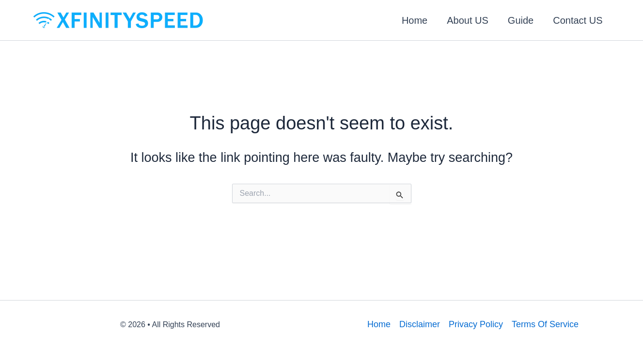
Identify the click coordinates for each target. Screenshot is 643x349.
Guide (520, 20)
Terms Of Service (545, 324)
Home (414, 20)
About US (467, 20)
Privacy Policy (476, 324)
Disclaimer (419, 324)
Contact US (577, 20)
